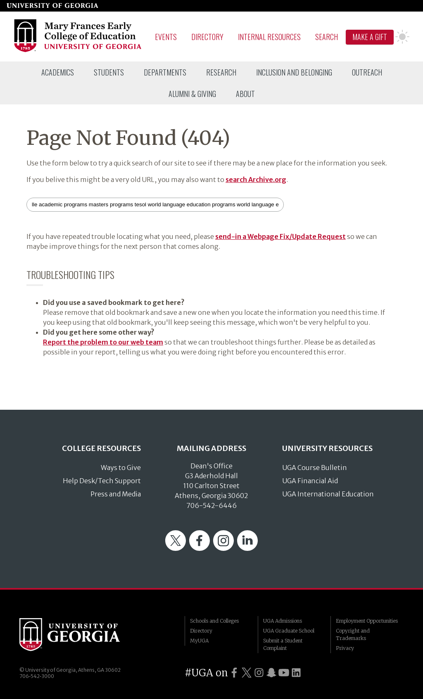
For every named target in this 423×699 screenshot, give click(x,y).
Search (326, 36)
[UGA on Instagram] (259, 672)
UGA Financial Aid (310, 481)
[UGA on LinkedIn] (296, 672)
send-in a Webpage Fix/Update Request (280, 236)
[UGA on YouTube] (284, 672)
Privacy (345, 648)
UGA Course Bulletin (314, 467)
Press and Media (115, 494)
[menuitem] (57, 72)
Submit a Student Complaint (282, 644)
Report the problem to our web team (103, 342)
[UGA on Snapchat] (271, 672)
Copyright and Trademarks (353, 634)
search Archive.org (256, 179)
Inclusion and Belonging (294, 72)
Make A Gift (369, 36)
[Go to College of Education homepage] (78, 51)
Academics (57, 72)
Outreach (367, 72)
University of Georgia (81, 634)
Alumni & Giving (192, 93)
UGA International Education (328, 494)
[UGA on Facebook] (234, 672)
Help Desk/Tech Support (102, 481)
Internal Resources (269, 36)
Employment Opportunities (367, 621)
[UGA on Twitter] (246, 672)
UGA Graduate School (288, 631)
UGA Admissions (282, 621)
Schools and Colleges (214, 621)
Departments (165, 72)
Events (166, 36)
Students (109, 72)
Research (221, 72)
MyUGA (199, 641)
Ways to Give (121, 467)
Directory (207, 36)
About (245, 93)
